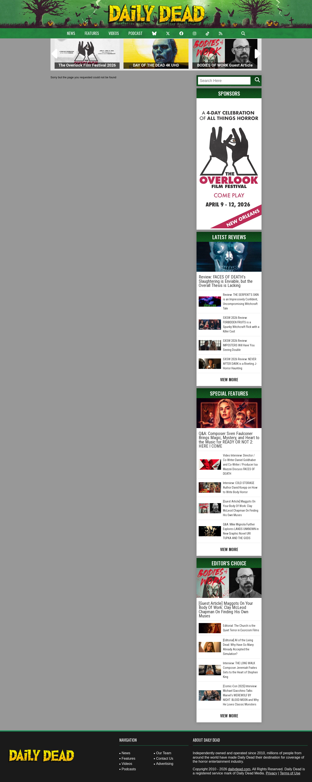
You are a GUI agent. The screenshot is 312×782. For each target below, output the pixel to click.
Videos (114, 33)
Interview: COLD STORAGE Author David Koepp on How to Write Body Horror (240, 487)
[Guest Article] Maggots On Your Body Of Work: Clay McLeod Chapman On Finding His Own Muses (226, 610)
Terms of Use (290, 773)
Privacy (271, 773)
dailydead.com (239, 769)
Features (92, 33)
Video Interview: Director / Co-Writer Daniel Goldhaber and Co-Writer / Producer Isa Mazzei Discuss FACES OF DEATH (240, 464)
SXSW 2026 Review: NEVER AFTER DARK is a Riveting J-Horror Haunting (240, 363)
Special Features (229, 393)
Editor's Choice (229, 563)
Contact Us (164, 758)
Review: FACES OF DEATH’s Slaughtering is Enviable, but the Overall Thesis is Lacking (226, 281)
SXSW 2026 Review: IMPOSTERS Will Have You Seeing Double (239, 345)
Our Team (163, 753)
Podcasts (129, 769)
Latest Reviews (229, 237)
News (71, 33)
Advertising (164, 764)
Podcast (135, 33)
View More (229, 379)
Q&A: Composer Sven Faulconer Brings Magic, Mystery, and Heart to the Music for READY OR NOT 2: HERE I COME (229, 440)
